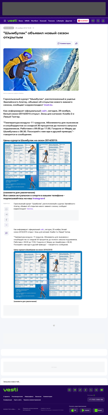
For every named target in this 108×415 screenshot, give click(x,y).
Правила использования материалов (30, 409)
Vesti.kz (48, 105)
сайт (44, 111)
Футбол (34, 21)
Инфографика (29, 396)
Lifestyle (60, 21)
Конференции (7, 400)
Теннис (51, 21)
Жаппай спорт (8, 28)
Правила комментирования (32, 400)
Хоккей (43, 21)
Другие (68, 21)
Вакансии (38, 396)
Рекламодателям (17, 396)
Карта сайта (18, 400)
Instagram (38, 198)
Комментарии (65, 43)
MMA (27, 21)
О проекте (6, 396)
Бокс (21, 21)
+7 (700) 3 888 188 (96, 399)
